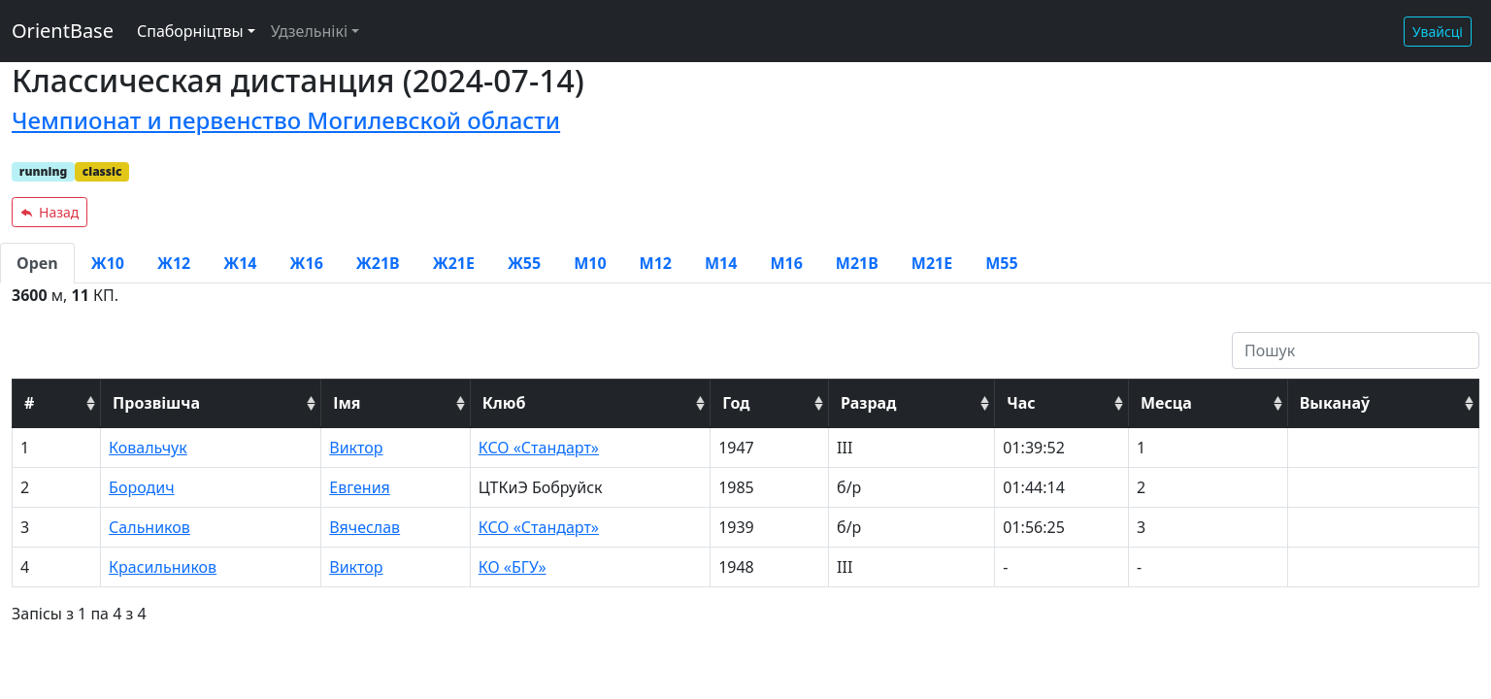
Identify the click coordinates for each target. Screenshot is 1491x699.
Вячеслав (364, 527)
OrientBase (63, 30)
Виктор (355, 447)
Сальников (149, 527)
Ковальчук (148, 447)
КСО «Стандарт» (539, 447)
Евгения (359, 487)
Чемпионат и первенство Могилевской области (286, 120)
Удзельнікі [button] (309, 31)
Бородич (141, 487)
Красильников (162, 567)
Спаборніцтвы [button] (190, 31)
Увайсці (1437, 31)
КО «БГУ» (513, 567)
